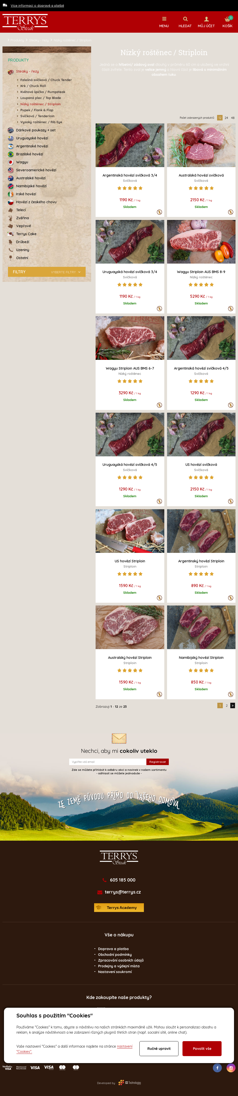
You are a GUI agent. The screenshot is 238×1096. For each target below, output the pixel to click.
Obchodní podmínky (115, 954)
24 (226, 117)
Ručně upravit (159, 1048)
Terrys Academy (119, 907)
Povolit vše (202, 1048)
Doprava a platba (113, 949)
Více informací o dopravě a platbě (37, 5)
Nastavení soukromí (115, 971)
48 (233, 117)
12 (220, 117)
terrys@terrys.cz (123, 892)
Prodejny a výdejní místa (119, 966)
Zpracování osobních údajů (121, 960)
